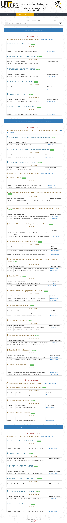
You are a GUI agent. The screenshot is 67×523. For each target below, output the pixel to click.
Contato (59, 15)
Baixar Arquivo (51, 51)
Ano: (24, 20)
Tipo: (6, 20)
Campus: (34, 20)
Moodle (8, 15)
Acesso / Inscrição (42, 15)
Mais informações (46, 39)
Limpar (54, 20)
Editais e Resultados (25, 15)
